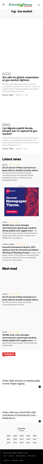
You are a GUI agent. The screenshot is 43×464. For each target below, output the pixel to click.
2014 (22, 443)
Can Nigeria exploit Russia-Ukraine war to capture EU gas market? (19, 131)
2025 (15, 436)
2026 (8, 436)
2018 (28, 439)
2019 (22, 439)
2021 (8, 439)
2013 (28, 443)
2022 (35, 436)
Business (6, 125)
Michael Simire (8, 95)
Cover (4, 222)
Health (5, 165)
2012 (35, 443)
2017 (35, 439)
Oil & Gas (6, 74)
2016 (8, 443)
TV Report (9, 354)
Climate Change (8, 244)
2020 (15, 439)
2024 (22, 436)
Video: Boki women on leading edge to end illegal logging (21, 382)
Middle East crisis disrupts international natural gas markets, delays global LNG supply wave (19, 228)
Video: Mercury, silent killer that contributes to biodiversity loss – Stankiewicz (19, 415)
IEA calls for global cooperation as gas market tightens (20, 79)
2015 (15, 443)
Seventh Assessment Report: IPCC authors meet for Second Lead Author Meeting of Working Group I (20, 250)
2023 (28, 436)
